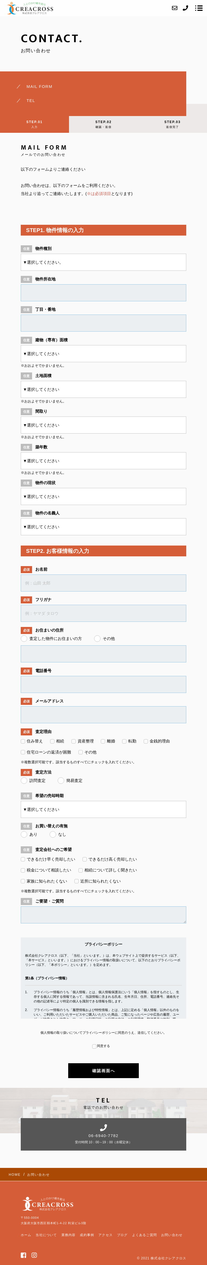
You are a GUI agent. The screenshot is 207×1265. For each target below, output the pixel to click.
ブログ (122, 1235)
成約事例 (87, 1235)
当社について (46, 1235)
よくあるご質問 (144, 1235)
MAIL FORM (39, 86)
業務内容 (68, 1235)
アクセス (105, 1235)
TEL (30, 100)
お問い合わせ (171, 1235)
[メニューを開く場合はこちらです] (199, 8)
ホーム (26, 1235)
